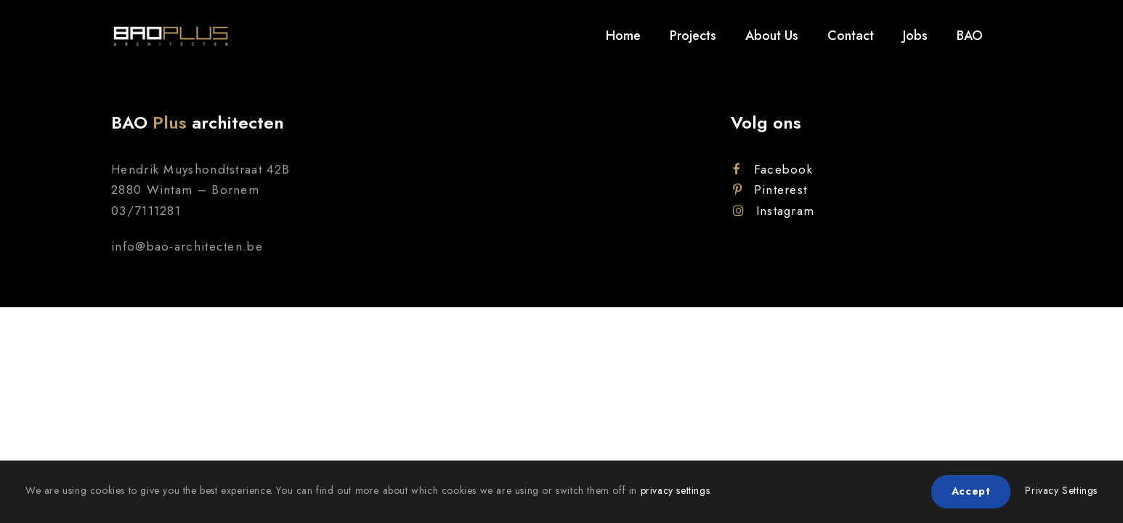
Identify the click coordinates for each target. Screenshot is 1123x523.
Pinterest (770, 189)
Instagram (773, 210)
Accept (971, 491)
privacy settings (675, 490)
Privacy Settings (1061, 490)
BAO (970, 35)
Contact (850, 35)
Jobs (915, 35)
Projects (693, 35)
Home (623, 35)
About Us (771, 35)
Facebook (773, 169)
